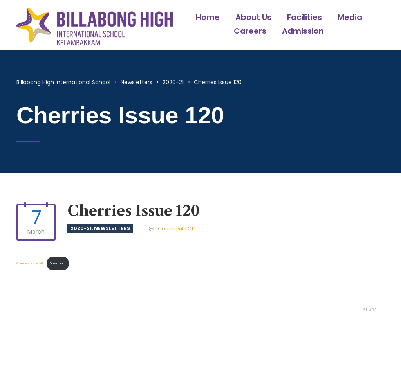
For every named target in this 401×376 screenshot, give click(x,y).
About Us (253, 17)
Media (350, 17)
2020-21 (81, 228)
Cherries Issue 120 (30, 263)
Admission (303, 30)
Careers (250, 30)
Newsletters (112, 228)
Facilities (304, 17)
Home (208, 17)
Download (57, 263)
